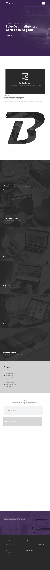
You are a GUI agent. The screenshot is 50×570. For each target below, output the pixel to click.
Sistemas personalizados (11, 384)
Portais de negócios (10, 382)
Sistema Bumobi (9, 386)
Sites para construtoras (10, 373)
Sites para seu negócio (10, 380)
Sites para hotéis (9, 375)
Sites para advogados (10, 377)
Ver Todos (8, 371)
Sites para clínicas (9, 379)
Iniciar (8, 35)
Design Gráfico (9, 388)
